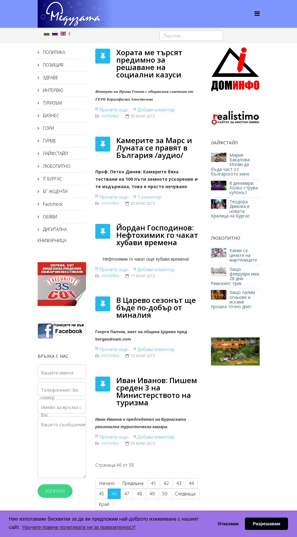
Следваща (185, 494)
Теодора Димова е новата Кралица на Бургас (230, 209)
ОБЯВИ (49, 217)
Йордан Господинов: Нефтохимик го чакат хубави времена (157, 234)
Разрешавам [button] (266, 523)
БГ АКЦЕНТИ (55, 191)
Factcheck (52, 204)
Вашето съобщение (63, 424)
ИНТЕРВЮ (52, 90)
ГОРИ (48, 128)
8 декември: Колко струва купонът (243, 188)
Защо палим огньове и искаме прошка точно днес (233, 299)
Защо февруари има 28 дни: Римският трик (235, 276)
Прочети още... (115, 110)
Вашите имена (57, 373)
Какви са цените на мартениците (243, 255)
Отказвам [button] (227, 523)
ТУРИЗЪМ (52, 103)
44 (191, 483)
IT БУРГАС (52, 179)
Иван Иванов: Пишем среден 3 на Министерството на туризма (156, 391)
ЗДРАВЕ (50, 78)
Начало (107, 483)
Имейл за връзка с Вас (61, 411)
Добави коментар (156, 110)
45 (101, 494)
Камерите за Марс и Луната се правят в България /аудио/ (154, 147)
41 (153, 483)
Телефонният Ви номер (59, 393)
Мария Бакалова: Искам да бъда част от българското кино (231, 164)
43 (178, 483)
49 (152, 494)
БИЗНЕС (50, 115)
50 (164, 494)
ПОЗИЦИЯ (52, 65)
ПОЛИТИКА (53, 52)
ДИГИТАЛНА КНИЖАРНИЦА (52, 234)
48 (139, 494)
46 (114, 494)
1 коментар (149, 197)
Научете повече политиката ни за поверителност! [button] (78, 527)
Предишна (132, 483)
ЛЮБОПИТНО (56, 166)
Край (104, 504)
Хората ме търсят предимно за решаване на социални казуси (149, 63)
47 (126, 494)
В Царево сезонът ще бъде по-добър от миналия (156, 307)
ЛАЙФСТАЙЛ (55, 153)
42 (166, 483)
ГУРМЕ (49, 141)
